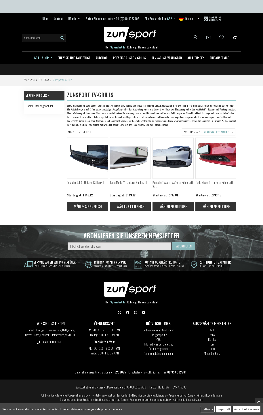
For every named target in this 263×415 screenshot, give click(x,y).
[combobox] (189, 18)
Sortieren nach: (193, 132)
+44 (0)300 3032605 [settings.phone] (50, 342)
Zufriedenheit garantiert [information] (215, 262)
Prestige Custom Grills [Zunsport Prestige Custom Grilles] (129, 57)
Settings (207, 409)
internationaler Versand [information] (110, 262)
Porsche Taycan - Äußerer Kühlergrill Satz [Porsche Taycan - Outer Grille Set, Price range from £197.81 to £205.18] (173, 184)
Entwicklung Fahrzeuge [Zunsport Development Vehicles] (74, 57)
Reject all (224, 409)
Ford (212, 344)
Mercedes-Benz (212, 353)
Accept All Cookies (246, 409)
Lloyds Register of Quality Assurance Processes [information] (164, 266)
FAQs (158, 339)
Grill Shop (43, 57)
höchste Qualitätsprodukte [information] (162, 262)
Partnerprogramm (158, 348)
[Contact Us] (208, 38)
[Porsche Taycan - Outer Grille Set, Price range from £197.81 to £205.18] (173, 158)
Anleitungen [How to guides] (195, 57)
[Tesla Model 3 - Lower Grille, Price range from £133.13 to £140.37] (216, 158)
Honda (212, 348)
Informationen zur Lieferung (158, 344)
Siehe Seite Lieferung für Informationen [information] (110, 266)
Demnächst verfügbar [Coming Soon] (166, 57)
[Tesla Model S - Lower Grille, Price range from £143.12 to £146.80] (87, 158)
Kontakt (58, 18)
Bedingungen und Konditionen (158, 330)
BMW (212, 335)
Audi (212, 330)
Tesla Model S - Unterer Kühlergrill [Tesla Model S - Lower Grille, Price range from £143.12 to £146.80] (86, 182)
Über (45, 18)
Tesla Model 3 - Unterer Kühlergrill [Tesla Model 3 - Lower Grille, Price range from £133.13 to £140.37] (214, 182)
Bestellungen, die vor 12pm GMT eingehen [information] (52, 266)
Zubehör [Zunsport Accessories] (102, 57)
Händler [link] (74, 18)
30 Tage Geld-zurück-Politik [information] (211, 266)
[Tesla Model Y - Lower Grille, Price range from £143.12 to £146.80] (130, 158)
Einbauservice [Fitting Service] (219, 57)
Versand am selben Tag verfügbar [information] (55, 262)
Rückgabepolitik (158, 335)
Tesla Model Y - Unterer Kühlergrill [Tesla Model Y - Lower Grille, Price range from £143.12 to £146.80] (128, 182)
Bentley (212, 339)
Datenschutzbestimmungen (158, 353)
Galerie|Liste (85, 132)
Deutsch (186, 18)
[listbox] (219, 132)
